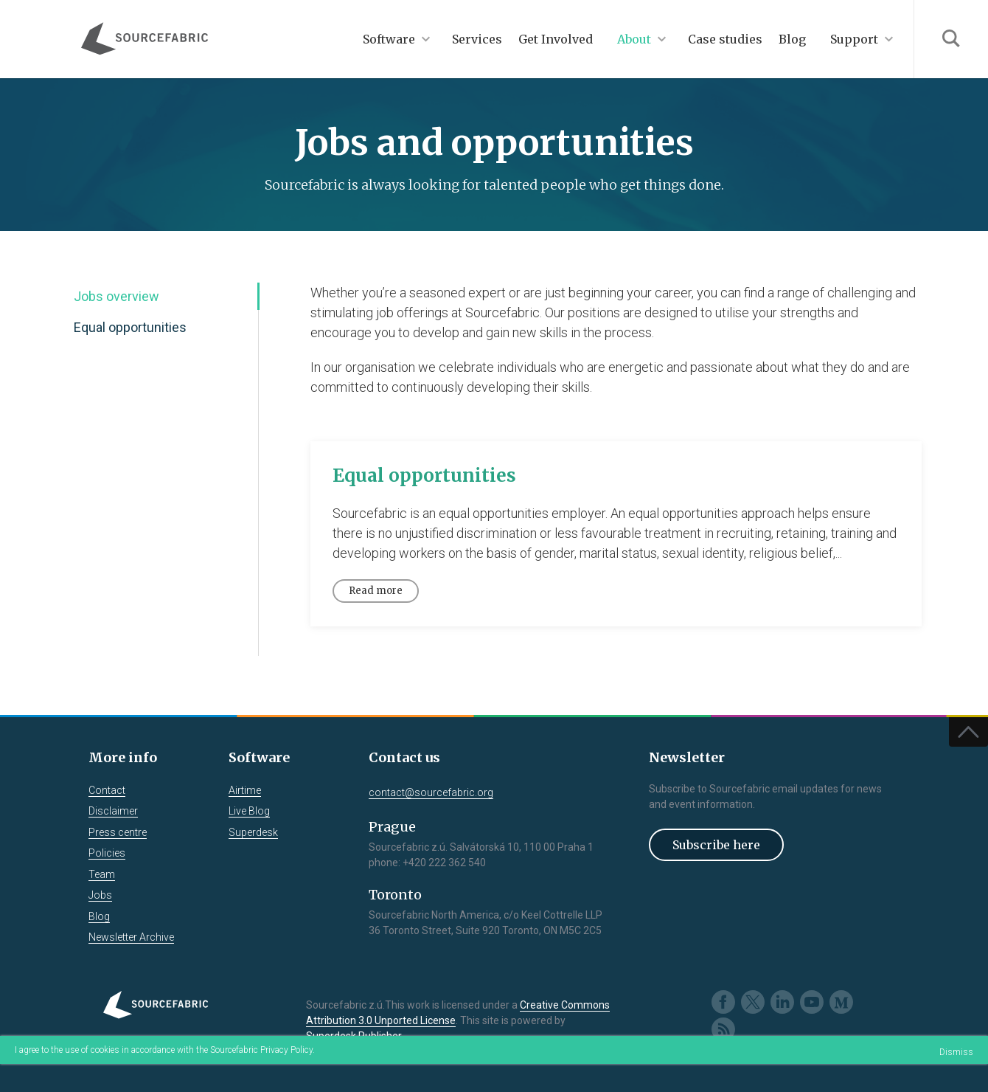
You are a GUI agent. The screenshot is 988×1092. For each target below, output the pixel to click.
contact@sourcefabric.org (431, 792)
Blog (792, 39)
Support (854, 39)
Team (101, 874)
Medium (841, 1002)
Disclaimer (113, 811)
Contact (106, 790)
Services (477, 39)
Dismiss (956, 1052)
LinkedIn (782, 1002)
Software (389, 39)
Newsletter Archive (131, 937)
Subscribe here (716, 844)
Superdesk (253, 832)
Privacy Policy (286, 1050)
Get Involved (555, 39)
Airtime (245, 790)
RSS (723, 1029)
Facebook (723, 1002)
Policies (106, 853)
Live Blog (249, 811)
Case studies (725, 39)
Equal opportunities (130, 327)
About (634, 39)
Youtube (812, 1002)
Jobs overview (116, 296)
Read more (376, 590)
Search (951, 39)
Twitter (753, 1002)
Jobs (100, 895)
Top (968, 732)
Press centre (117, 832)
